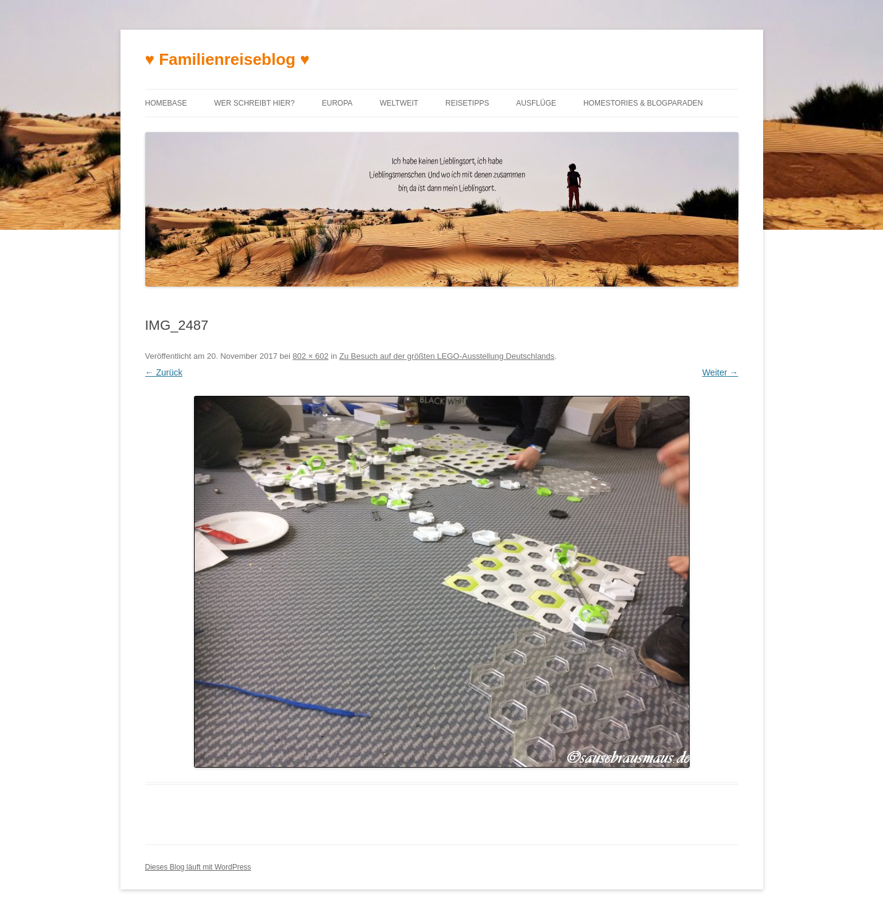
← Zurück (164, 372)
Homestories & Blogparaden (643, 103)
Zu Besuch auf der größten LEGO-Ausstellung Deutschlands (446, 356)
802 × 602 (310, 356)
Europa (337, 103)
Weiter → (720, 372)
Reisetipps (467, 103)
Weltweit (398, 103)
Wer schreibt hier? (254, 103)
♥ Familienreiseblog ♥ (227, 59)
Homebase (166, 103)
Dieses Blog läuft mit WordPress (198, 867)
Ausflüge (536, 103)
